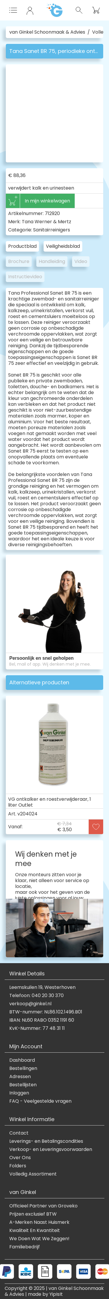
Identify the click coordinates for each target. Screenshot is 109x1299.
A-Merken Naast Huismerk (39, 1222)
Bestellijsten (23, 1085)
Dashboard (22, 1060)
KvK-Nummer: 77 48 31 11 (37, 1028)
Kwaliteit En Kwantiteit (34, 1230)
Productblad (22, 246)
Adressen (20, 1077)
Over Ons (20, 1158)
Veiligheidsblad (63, 246)
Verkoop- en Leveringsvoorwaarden (50, 1149)
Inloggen (19, 1093)
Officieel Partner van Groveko (43, 1206)
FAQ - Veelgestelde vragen (40, 1101)
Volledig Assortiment (33, 1174)
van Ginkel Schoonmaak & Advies (47, 32)
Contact (18, 1133)
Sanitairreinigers (51, 229)
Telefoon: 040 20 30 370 (36, 996)
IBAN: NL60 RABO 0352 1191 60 (41, 1020)
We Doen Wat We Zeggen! (39, 1239)
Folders (17, 1166)
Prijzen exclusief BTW (33, 1214)
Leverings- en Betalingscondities (46, 1141)
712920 (52, 213)
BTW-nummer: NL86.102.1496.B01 (45, 1012)
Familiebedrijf (24, 1247)
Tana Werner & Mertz (46, 221)
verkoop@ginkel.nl (30, 1004)
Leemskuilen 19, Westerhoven (42, 987)
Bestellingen (23, 1068)
